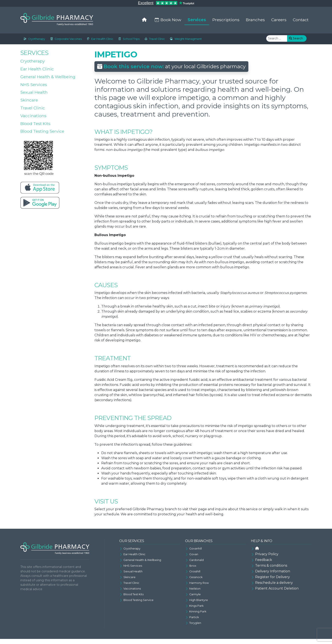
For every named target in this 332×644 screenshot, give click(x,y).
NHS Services (33, 84)
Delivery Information (272, 571)
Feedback (263, 560)
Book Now (167, 19)
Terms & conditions (271, 565)
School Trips (128, 39)
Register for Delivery (272, 577)
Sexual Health (34, 92)
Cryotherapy (33, 39)
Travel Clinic (154, 39)
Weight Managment (185, 39)
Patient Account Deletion (277, 588)
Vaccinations (33, 115)
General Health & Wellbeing (47, 76)
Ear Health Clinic (99, 39)
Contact (300, 19)
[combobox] (276, 38)
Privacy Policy (266, 554)
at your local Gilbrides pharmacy (171, 66)
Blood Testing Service (42, 131)
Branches (255, 19)
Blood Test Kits (35, 123)
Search (296, 38)
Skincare (29, 100)
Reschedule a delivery (274, 583)
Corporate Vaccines (65, 39)
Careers (278, 19)
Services (197, 19)
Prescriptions (225, 19)
